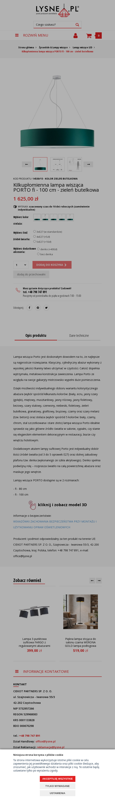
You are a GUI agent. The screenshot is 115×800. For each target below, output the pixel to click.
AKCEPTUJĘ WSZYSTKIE (57, 778)
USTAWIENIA (57, 793)
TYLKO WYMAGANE (57, 786)
